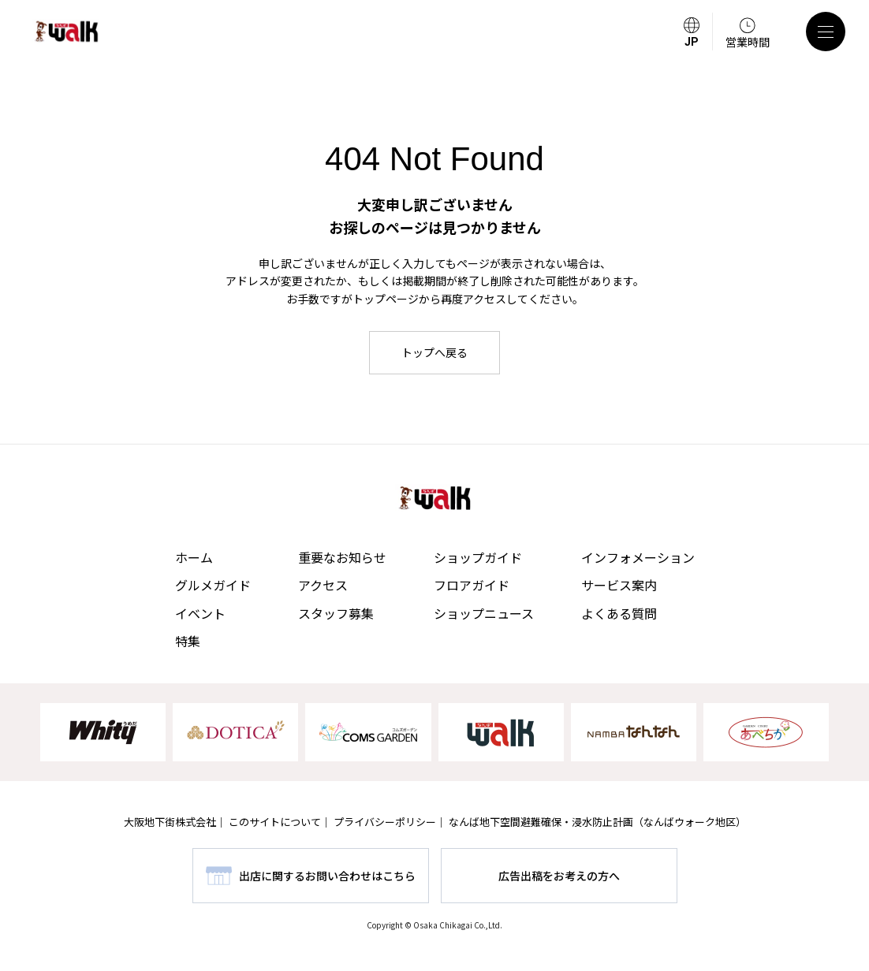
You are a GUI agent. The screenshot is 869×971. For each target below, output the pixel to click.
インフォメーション (638, 557)
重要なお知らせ (342, 557)
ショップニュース (484, 613)
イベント (200, 613)
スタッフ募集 (336, 613)
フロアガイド (471, 584)
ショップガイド (478, 557)
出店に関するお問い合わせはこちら (327, 876)
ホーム (194, 557)
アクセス (323, 584)
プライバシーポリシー (385, 821)
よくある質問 (619, 613)
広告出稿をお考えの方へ (559, 876)
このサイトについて (275, 821)
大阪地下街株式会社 (170, 821)
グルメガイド (213, 584)
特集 (187, 640)
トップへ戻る (434, 352)
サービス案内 (619, 584)
